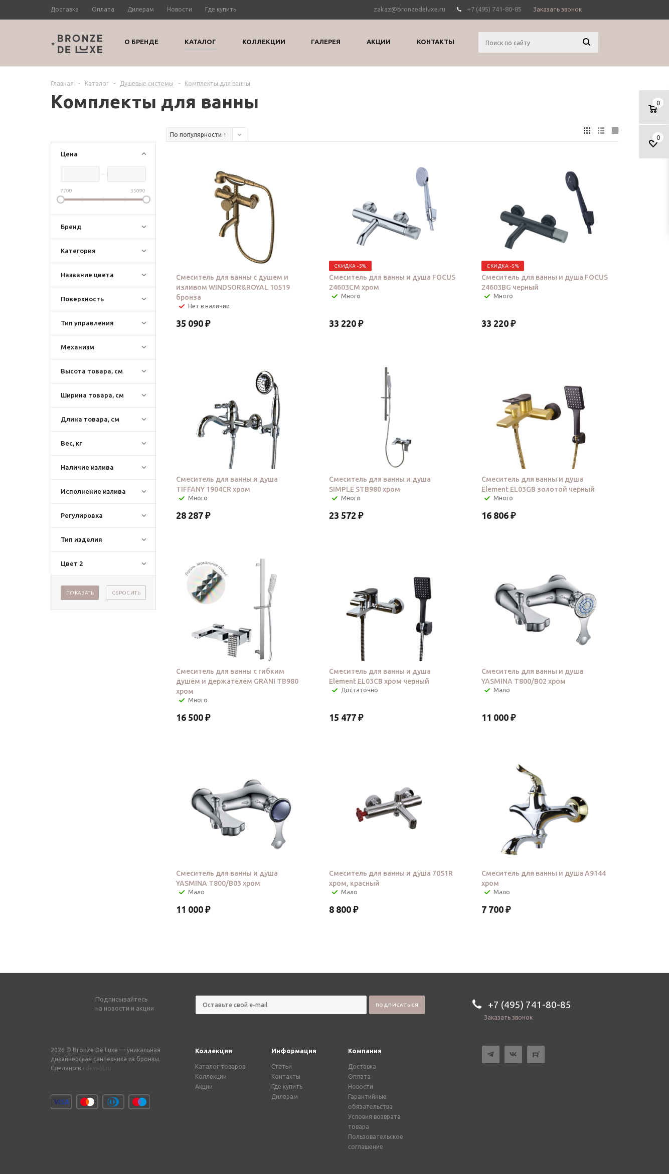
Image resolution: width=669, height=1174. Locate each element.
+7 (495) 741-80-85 (494, 9)
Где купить (286, 1086)
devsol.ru (98, 1068)
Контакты (285, 1076)
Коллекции (213, 1050)
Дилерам (284, 1096)
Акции (204, 1086)
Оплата (359, 1076)
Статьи (281, 1066)
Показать (80, 593)
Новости (360, 1086)
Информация (293, 1050)
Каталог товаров (220, 1066)
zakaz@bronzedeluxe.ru (409, 9)
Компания (365, 1050)
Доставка (362, 1066)
